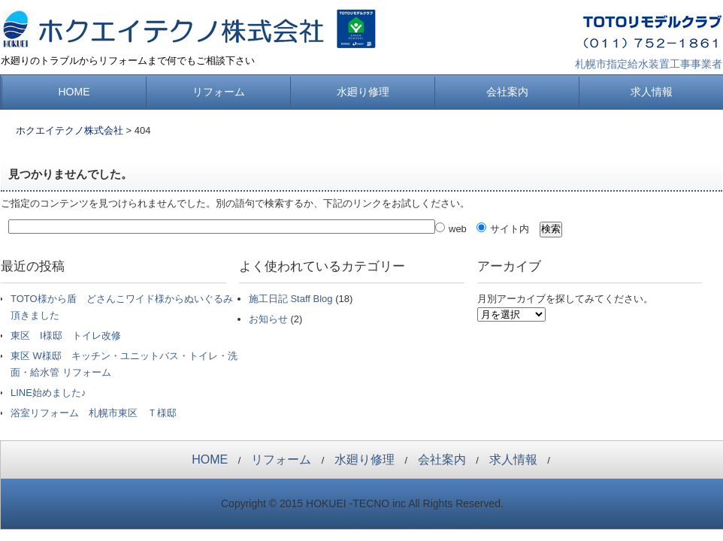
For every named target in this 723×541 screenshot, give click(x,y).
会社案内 (507, 92)
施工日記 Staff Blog (291, 298)
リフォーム (218, 92)
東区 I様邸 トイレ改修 (66, 335)
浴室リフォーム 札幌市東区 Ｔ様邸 (94, 413)
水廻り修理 (363, 92)
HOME (74, 92)
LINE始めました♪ (48, 392)
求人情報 (652, 92)
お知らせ (268, 319)
